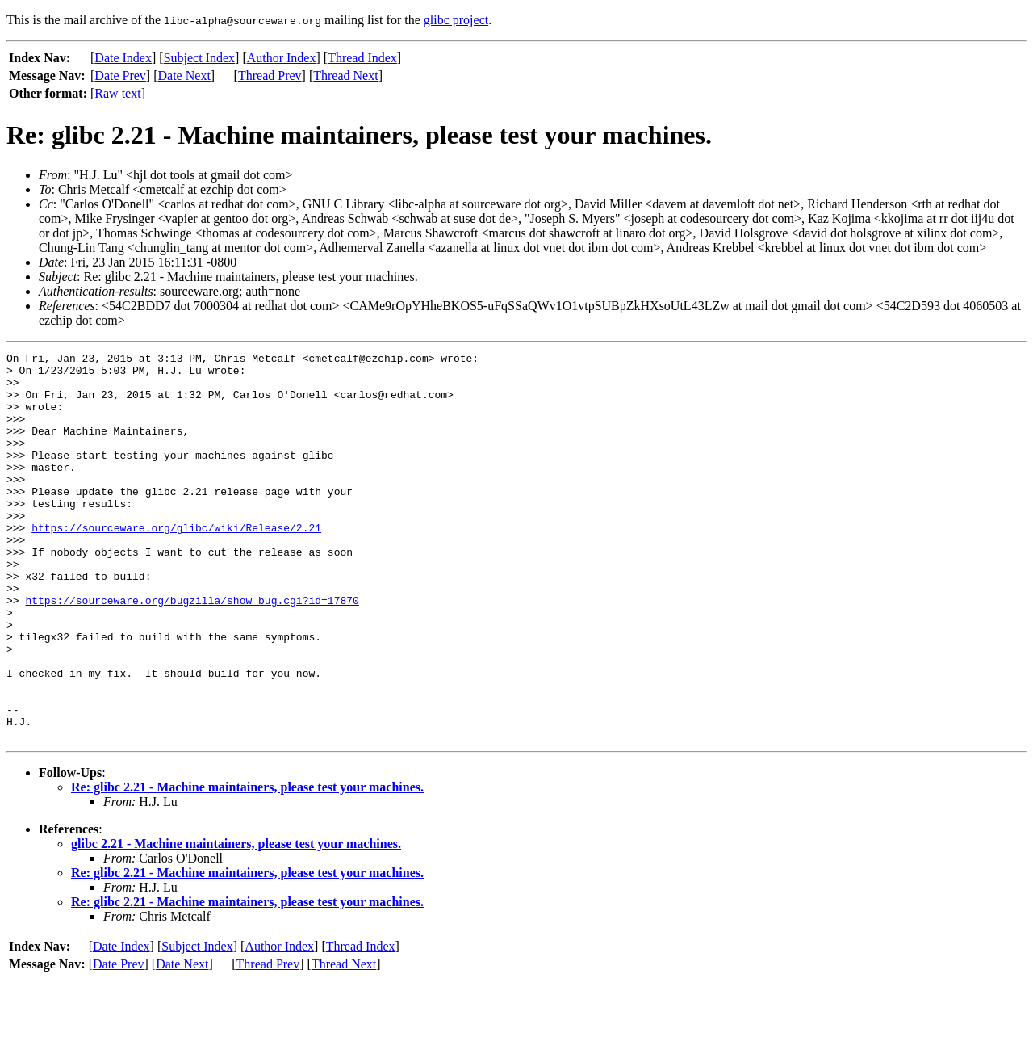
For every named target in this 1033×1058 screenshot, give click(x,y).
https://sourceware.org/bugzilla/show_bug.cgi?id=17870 (191, 651)
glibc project (456, 20)
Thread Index (362, 58)
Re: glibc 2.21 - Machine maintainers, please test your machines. (247, 864)
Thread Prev (270, 75)
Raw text (117, 93)
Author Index (281, 58)
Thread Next (345, 75)
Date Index (123, 58)
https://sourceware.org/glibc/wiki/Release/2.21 (176, 563)
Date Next (184, 75)
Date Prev (120, 75)
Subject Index (199, 58)
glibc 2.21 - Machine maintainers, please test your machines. (236, 921)
